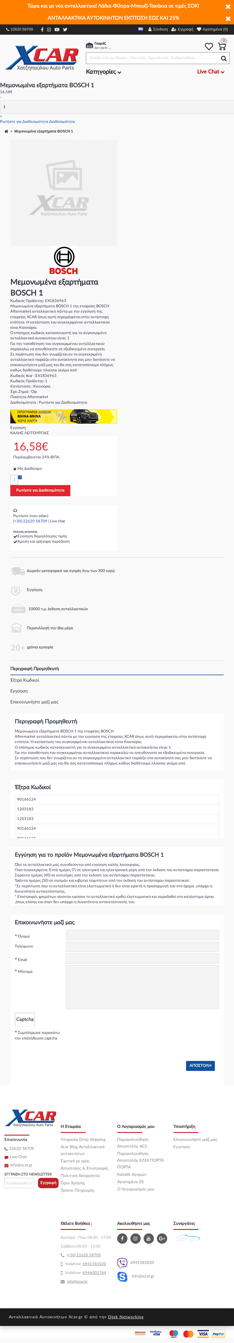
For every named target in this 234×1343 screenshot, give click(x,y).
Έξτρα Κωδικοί (24, 680)
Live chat (57, 521)
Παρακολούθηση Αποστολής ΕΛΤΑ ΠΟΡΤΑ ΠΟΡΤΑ (140, 1160)
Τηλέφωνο (24, 946)
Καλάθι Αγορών (131, 1175)
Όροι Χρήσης (73, 1183)
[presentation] (110, 1037)
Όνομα (24, 936)
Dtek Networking (126, 1317)
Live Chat (18, 1157)
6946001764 (94, 1273)
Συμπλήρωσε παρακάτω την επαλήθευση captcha (37, 1036)
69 (85, 1264)
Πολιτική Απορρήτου (80, 1176)
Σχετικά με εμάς (75, 1161)
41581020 (96, 1264)
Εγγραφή (48, 1183)
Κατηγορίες (103, 72)
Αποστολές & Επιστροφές (85, 1168)
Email (22, 960)
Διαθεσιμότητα (62, 122)
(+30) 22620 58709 (30, 521)
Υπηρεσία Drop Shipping (83, 1140)
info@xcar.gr (21, 1165)
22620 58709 (19, 29)
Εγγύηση (19, 691)
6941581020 (135, 1263)
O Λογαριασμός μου (136, 1189)
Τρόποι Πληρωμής (78, 1190)
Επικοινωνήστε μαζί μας (34, 702)
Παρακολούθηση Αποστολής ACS (132, 1143)
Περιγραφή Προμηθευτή (34, 669)
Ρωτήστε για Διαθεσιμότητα (24, 122)
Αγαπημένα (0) (130, 1182)
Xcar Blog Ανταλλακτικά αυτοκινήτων (82, 1150)
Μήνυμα (25, 972)
